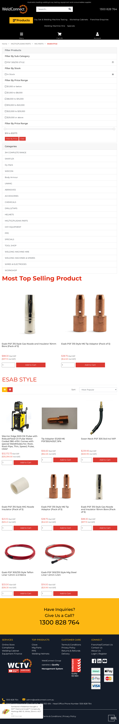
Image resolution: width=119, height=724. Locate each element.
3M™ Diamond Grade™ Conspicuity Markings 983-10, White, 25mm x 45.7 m (26, 711)
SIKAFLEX (9, 159)
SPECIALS (9, 239)
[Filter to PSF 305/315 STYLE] (59, 62)
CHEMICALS (10, 202)
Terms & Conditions (71, 644)
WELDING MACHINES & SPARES (20, 258)
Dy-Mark (9, 165)
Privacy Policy (68, 647)
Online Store (8, 644)
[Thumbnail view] (4, 389)
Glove (34, 644)
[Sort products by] (98, 389)
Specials (71, 26)
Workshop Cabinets (79, 19)
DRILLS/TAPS (11, 208)
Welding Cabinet (10, 650)
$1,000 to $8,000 (13, 92)
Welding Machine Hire (54, 26)
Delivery (66, 653)
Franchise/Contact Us (102, 644)
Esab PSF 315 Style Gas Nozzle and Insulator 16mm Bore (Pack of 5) (88, 345)
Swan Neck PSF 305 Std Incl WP (98, 438)
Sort (73, 389)
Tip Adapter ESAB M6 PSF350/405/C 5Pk (53, 440)
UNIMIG (8, 183)
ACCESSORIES (11, 196)
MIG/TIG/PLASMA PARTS (16, 221)
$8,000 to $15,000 (14, 99)
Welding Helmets (40, 653)
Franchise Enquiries (99, 19)
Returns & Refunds (71, 650)
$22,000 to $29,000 (15, 111)
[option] (30, 326)
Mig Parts (36, 647)
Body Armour (11, 177)
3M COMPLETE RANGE (15, 152)
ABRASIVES (10, 190)
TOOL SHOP (10, 245)
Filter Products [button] (13, 50)
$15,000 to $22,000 (14, 105)
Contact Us (96, 647)
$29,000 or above (14, 117)
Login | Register (99, 653)
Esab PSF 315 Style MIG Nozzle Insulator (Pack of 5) (18, 508)
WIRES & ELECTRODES (16, 264)
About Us (96, 650)
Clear (22, 139)
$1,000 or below (13, 86)
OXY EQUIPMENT (13, 227)
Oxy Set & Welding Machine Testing (50, 19)
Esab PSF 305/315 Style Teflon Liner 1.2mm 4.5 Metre (26, 345)
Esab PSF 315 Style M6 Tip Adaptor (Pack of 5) (55, 508)
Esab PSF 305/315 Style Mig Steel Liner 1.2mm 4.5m (58, 573)
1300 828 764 (108, 9)
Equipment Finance (12, 653)
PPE (7, 233)
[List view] (10, 389)
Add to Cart (30, 365)
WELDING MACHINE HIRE (17, 252)
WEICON (9, 171)
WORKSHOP (11, 270)
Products (21, 20)
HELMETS (9, 214)
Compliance (8, 647)
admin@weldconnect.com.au (40, 700)
